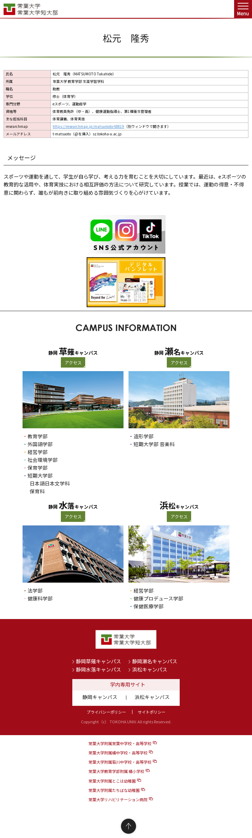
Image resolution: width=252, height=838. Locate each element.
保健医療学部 (149, 606)
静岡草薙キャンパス (98, 661)
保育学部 (38, 467)
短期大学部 (40, 475)
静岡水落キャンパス (98, 669)
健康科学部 (40, 598)
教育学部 (38, 436)
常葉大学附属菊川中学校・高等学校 (119, 762)
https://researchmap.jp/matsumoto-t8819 (88, 126)
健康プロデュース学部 (158, 598)
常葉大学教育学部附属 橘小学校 (116, 771)
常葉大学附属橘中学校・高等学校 (117, 752)
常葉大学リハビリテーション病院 (117, 799)
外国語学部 (40, 444)
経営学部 (38, 451)
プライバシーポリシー (106, 712)
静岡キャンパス (99, 696)
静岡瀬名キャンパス (154, 661)
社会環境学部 (43, 459)
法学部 (35, 590)
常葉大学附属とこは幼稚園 (112, 781)
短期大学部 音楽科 (154, 444)
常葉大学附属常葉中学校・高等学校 (119, 743)
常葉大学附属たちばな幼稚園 (114, 790)
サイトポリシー (151, 712)
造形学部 (144, 436)
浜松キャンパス (149, 669)
